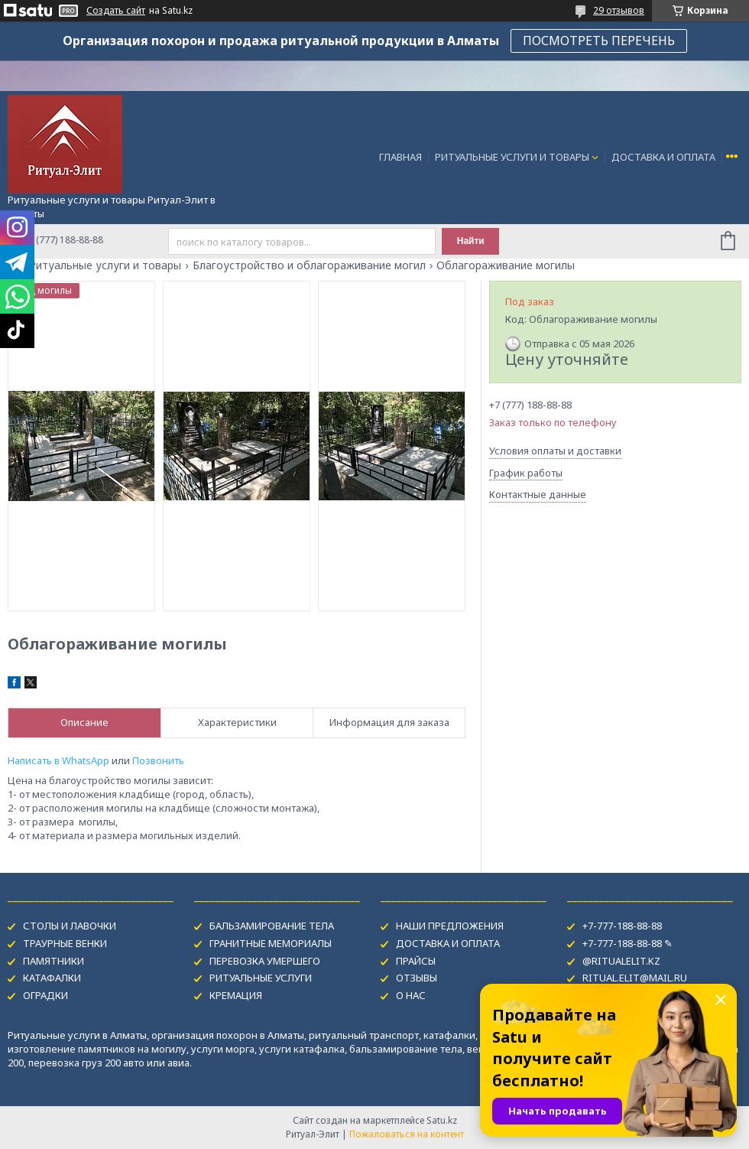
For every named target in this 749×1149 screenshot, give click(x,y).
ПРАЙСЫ (416, 961)
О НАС (411, 995)
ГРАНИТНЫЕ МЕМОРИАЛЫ (270, 943)
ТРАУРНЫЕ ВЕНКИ (65, 943)
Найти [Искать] (471, 241)
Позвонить (158, 760)
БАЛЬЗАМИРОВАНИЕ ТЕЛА (271, 926)
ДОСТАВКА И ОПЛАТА (663, 157)
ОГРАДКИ (45, 995)
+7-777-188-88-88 (622, 926)
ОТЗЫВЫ (416, 978)
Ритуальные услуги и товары (105, 265)
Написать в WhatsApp (58, 760)
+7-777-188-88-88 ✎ (627, 943)
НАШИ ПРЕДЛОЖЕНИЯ (450, 926)
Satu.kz (441, 1120)
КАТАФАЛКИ (52, 978)
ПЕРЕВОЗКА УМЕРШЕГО (264, 961)
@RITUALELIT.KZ (621, 961)
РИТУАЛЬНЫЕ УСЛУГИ (260, 978)
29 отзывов (618, 10)
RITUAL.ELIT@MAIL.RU (634, 978)
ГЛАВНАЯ (400, 157)
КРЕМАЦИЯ (235, 995)
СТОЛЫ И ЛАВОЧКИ (69, 926)
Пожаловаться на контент (406, 1134)
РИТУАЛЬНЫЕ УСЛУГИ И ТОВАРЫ (512, 157)
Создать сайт (115, 10)
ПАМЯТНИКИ (53, 961)
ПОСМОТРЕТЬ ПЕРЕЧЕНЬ (599, 40)
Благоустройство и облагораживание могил (309, 265)
